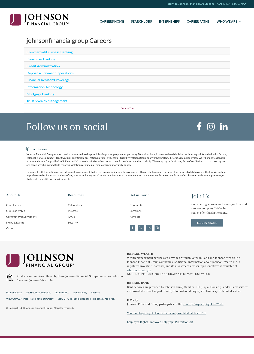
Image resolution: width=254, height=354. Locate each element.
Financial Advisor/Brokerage (48, 80)
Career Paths (198, 21)
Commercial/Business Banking (49, 52)
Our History (13, 205)
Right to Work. (214, 304)
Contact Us (136, 205)
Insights (73, 210)
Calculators (75, 205)
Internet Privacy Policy (38, 292)
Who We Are (227, 21)
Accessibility (80, 292)
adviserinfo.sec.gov (139, 270)
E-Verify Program (193, 304)
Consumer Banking (40, 59)
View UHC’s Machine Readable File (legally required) (86, 298)
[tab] (127, 148)
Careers (11, 228)
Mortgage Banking (40, 94)
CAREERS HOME (112, 21)
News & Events (15, 222)
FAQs (71, 216)
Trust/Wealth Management (46, 101)
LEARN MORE (207, 223)
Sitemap (95, 292)
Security (73, 222)
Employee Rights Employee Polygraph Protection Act (160, 322)
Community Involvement (21, 216)
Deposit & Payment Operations (50, 73)
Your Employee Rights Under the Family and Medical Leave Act (166, 313)
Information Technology (44, 87)
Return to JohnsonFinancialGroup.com (190, 3)
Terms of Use (62, 292)
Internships (169, 21)
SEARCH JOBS (141, 21)
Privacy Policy (14, 292)
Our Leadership (15, 210)
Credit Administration (43, 66)
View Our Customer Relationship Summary (29, 298)
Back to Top (127, 107)
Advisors (135, 216)
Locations (135, 210)
